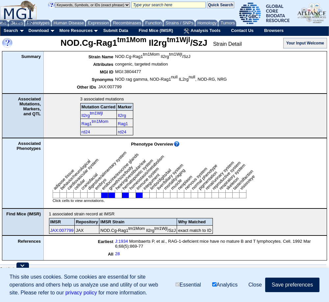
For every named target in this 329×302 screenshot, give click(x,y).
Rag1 (95, 122)
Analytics (225, 285)
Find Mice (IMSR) (156, 30)
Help (18, 22)
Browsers (274, 30)
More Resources (75, 30)
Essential (188, 285)
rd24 (86, 131)
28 (117, 253)
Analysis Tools (202, 31)
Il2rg (92, 114)
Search (11, 30)
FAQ (29, 22)
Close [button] (255, 285)
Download (38, 30)
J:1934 (121, 241)
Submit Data (115, 30)
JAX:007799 (62, 230)
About (7, 22)
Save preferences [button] (292, 285)
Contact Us (242, 30)
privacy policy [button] (81, 292)
